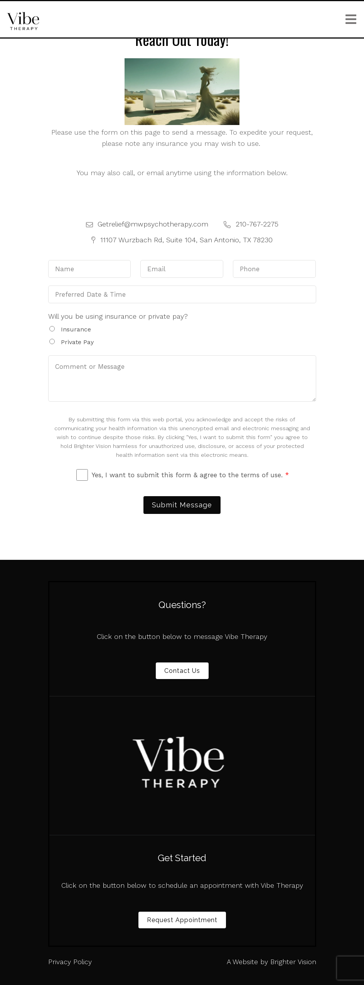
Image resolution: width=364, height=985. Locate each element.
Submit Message (182, 505)
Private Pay (77, 342)
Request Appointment (182, 920)
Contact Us (182, 670)
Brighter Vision (293, 962)
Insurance (76, 329)
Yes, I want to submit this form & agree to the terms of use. (190, 475)
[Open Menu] (350, 19)
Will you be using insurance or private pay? (118, 316)
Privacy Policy (70, 962)
